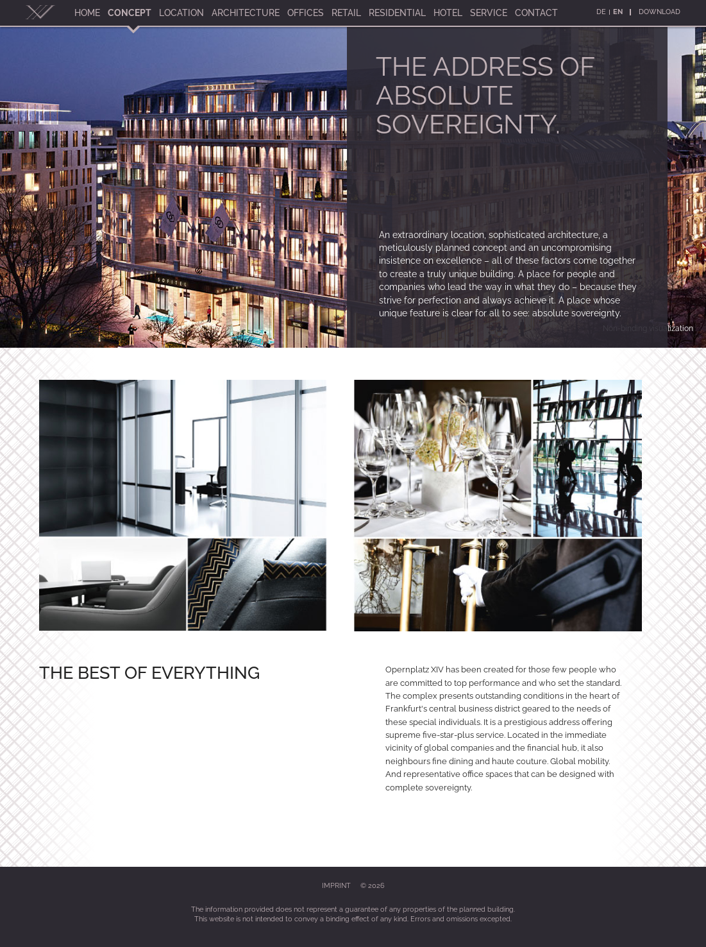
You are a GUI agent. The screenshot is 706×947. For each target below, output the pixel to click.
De (601, 12)
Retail (346, 13)
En (618, 12)
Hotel (447, 13)
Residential (397, 13)
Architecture (246, 13)
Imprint (336, 886)
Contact (536, 13)
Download (659, 12)
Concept (129, 13)
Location (181, 13)
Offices (305, 13)
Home (87, 13)
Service (488, 13)
